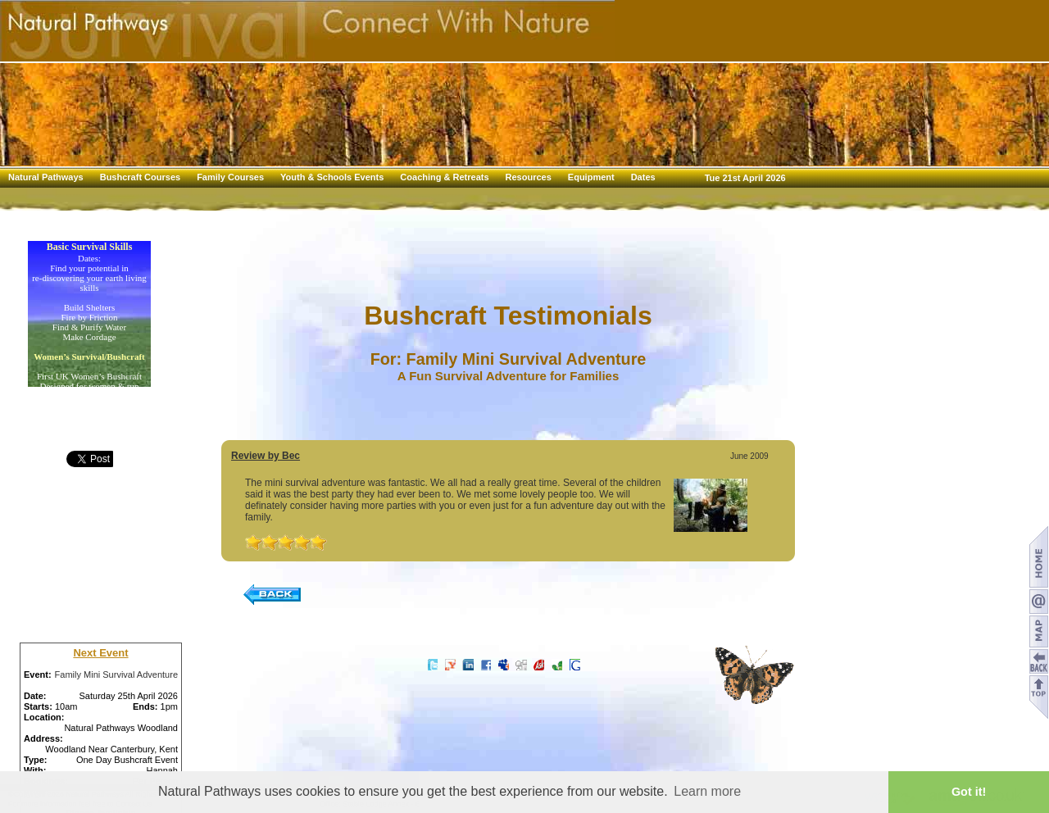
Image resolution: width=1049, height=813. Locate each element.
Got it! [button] (968, 791)
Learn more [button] (707, 791)
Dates (643, 177)
